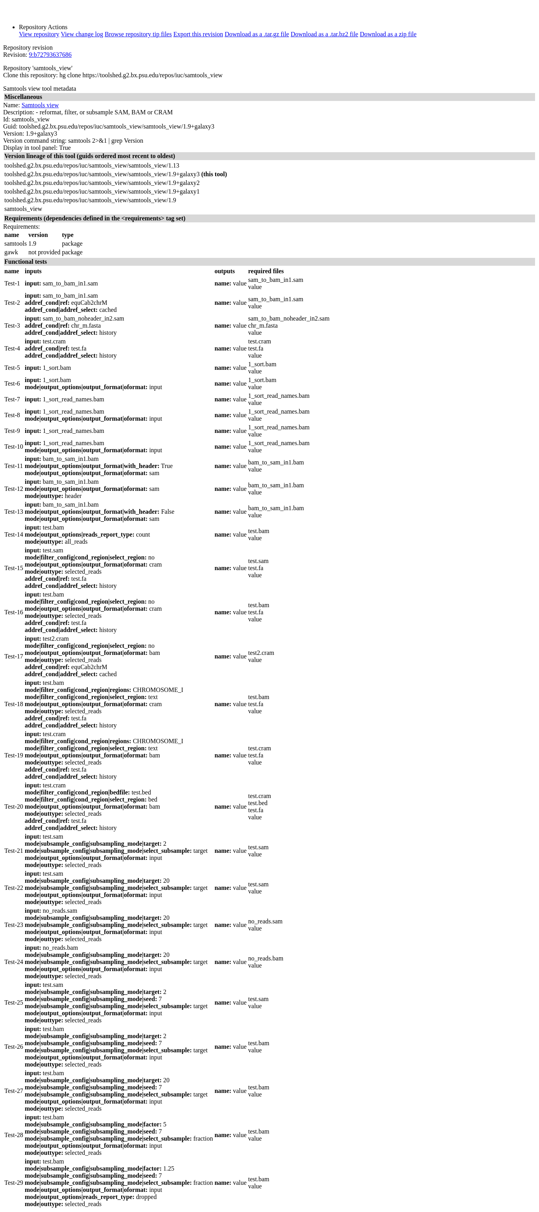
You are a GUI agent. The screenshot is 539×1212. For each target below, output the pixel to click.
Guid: (10, 126)
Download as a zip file (388, 34)
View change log (82, 34)
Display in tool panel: (30, 147)
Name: (11, 105)
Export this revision (198, 34)
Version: (13, 133)
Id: (6, 119)
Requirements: (21, 226)
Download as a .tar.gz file (257, 34)
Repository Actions (43, 27)
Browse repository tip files (138, 34)
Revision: (15, 54)
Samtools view (40, 105)
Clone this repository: (30, 75)
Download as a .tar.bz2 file (325, 34)
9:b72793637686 (50, 54)
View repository (39, 34)
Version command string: (35, 140)
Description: (18, 112)
